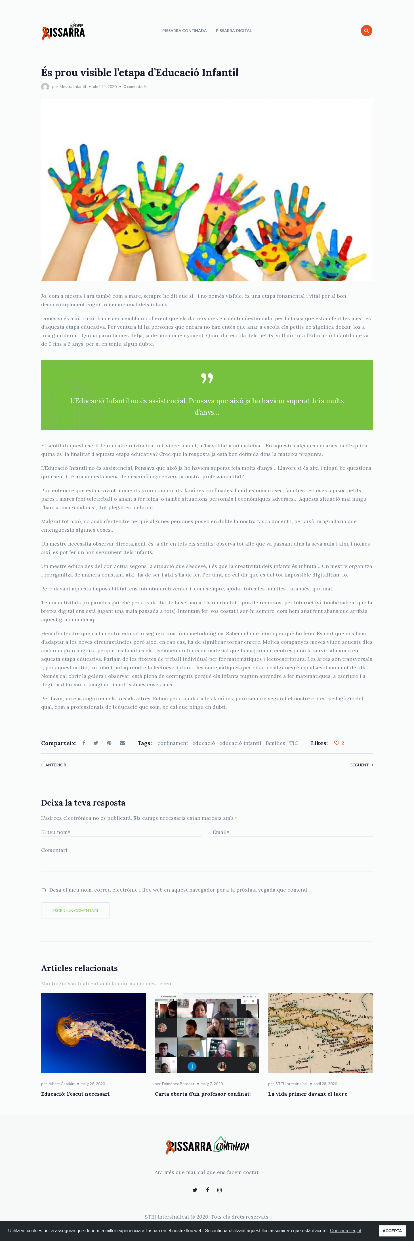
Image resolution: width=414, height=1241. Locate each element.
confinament (172, 743)
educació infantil (240, 743)
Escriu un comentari (75, 910)
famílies (275, 743)
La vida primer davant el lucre (307, 1094)
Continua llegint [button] (345, 1230)
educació (203, 743)
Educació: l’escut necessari (75, 1094)
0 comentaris (135, 86)
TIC (293, 743)
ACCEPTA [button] (392, 1231)
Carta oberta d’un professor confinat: (203, 1094)
